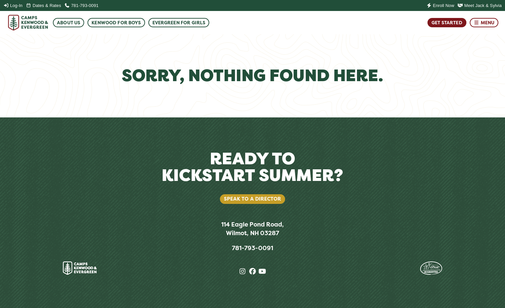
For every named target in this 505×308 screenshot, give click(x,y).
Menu (484, 23)
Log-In (13, 5)
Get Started (446, 23)
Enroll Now (440, 5)
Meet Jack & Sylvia (479, 5)
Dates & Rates (43, 5)
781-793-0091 (82, 5)
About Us (68, 23)
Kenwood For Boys (116, 23)
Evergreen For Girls (179, 23)
